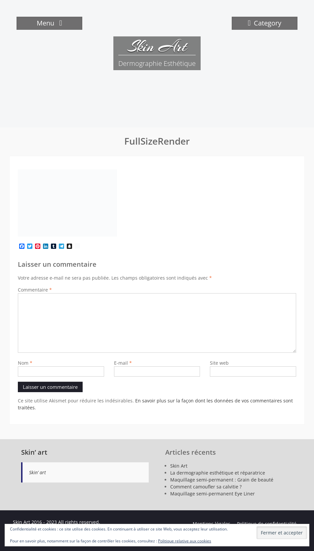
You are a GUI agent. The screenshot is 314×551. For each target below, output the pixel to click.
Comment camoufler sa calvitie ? (206, 486)
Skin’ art (34, 452)
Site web (219, 363)
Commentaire (35, 290)
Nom (25, 363)
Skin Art (157, 46)
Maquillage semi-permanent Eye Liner (212, 493)
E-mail (123, 363)
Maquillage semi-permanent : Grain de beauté (221, 480)
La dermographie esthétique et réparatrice (217, 473)
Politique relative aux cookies (184, 541)
